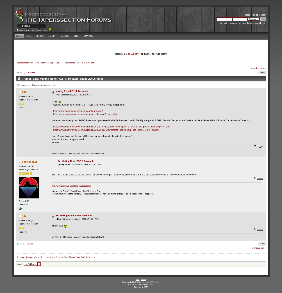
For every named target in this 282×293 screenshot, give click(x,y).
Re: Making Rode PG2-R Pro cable (76, 161)
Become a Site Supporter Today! (37, 30)
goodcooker (29, 161)
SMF (146, 287)
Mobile (143, 280)
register (261, 15)
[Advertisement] (98, 45)
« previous (255, 68)
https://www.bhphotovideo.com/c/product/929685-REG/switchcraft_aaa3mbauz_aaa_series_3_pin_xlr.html (106, 130)
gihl (24, 91)
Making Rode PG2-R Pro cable (72, 91)
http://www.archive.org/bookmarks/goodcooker (71, 186)
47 (33, 166)
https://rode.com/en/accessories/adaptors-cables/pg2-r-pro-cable (85, 114)
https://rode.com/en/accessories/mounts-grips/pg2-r (78, 111)
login (253, 15)
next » (263, 68)
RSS (138, 280)
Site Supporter (133, 54)
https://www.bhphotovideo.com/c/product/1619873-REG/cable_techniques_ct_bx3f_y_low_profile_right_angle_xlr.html (111, 126)
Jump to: (20, 264)
